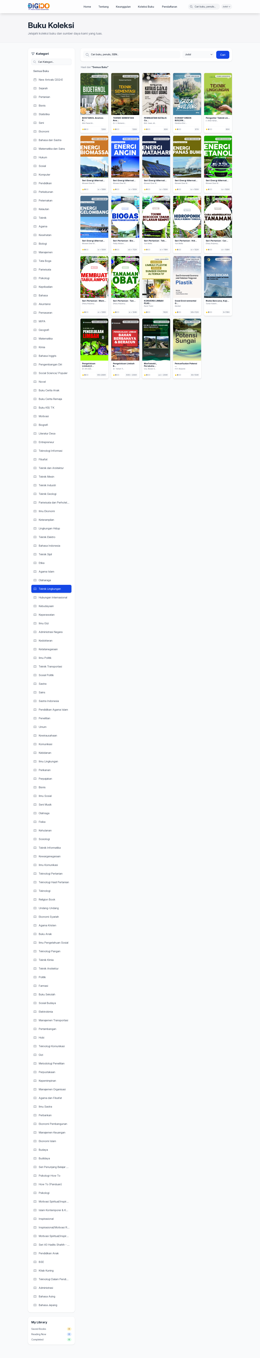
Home (87, 6)
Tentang (103, 6)
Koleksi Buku (146, 6)
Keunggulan (123, 6)
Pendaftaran (169, 6)
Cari (222, 54)
